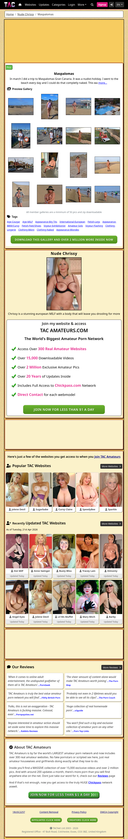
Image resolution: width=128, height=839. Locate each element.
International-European (72, 221)
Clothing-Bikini (26, 229)
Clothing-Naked (45, 229)
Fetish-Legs (94, 221)
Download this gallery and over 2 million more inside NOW (64, 239)
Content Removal (49, 812)
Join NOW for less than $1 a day (64, 409)
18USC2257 (18, 812)
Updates (44, 4)
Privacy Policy (79, 812)
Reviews (103, 776)
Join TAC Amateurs (107, 457)
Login (71, 4)
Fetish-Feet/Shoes (31, 225)
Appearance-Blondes (67, 229)
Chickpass (94, 782)
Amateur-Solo (75, 225)
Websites (30, 4)
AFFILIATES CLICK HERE (46, 820)
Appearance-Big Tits (46, 221)
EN (118, 4)
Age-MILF (27, 221)
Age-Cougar (13, 221)
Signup (102, 4)
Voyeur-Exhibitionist (55, 225)
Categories (59, 4)
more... (102, 83)
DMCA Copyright (109, 812)
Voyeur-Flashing (94, 225)
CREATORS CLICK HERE (82, 820)
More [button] (81, 4)
